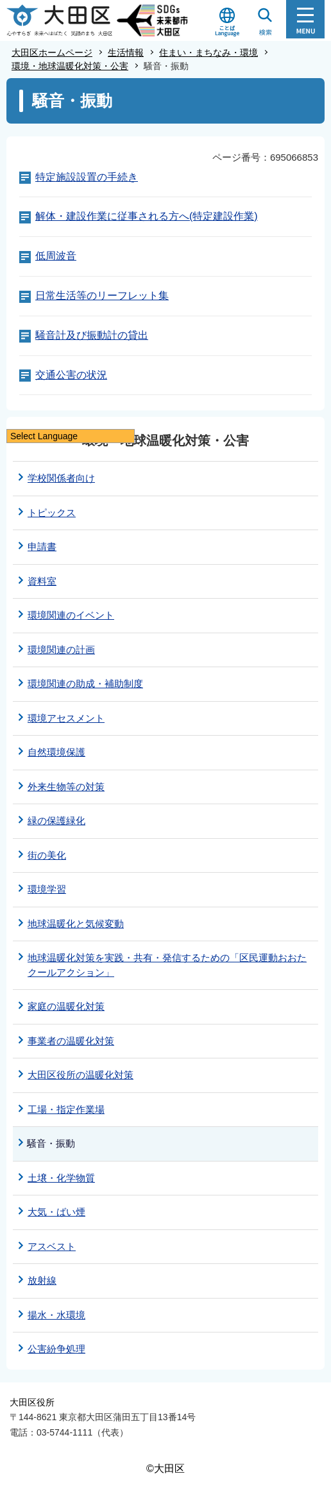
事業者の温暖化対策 (71, 1040)
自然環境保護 (56, 752)
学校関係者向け (61, 478)
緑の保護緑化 (56, 820)
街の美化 (47, 855)
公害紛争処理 (56, 1348)
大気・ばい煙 (56, 1211)
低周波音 (55, 255)
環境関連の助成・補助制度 (85, 683)
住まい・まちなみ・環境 (208, 52)
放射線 (42, 1280)
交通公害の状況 (71, 374)
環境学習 (47, 889)
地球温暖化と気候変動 (76, 923)
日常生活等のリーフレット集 (102, 295)
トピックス (52, 512)
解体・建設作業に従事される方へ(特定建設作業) (146, 216)
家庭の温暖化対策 (66, 1006)
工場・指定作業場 (66, 1109)
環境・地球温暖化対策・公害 (70, 66)
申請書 (42, 546)
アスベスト (52, 1246)
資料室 (42, 581)
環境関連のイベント (71, 615)
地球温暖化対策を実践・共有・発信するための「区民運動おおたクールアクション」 (167, 965)
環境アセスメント (66, 718)
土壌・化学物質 (61, 1177)
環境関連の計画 (61, 649)
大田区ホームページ (52, 52)
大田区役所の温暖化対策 (80, 1074)
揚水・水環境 (56, 1314)
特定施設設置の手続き (86, 177)
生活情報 (126, 52)
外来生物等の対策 (66, 786)
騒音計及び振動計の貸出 (91, 335)
